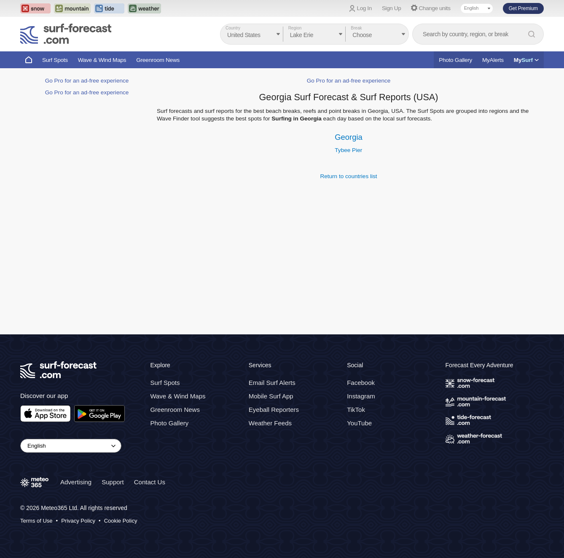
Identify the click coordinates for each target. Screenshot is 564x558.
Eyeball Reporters (274, 409)
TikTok (356, 409)
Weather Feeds (270, 423)
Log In (364, 8)
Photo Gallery (455, 60)
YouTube (359, 423)
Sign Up (391, 8)
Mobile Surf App (271, 396)
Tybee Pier (348, 150)
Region (295, 28)
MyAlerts (493, 60)
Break (356, 28)
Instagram (361, 396)
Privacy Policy (78, 521)
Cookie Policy (120, 521)
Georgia (348, 137)
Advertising (75, 482)
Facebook (361, 382)
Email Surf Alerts (272, 382)
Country (233, 28)
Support (113, 482)
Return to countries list (348, 176)
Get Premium (523, 8)
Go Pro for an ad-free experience (87, 80)
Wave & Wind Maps (102, 60)
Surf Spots (55, 60)
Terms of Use (36, 521)
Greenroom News (158, 60)
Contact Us (149, 482)
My (526, 60)
